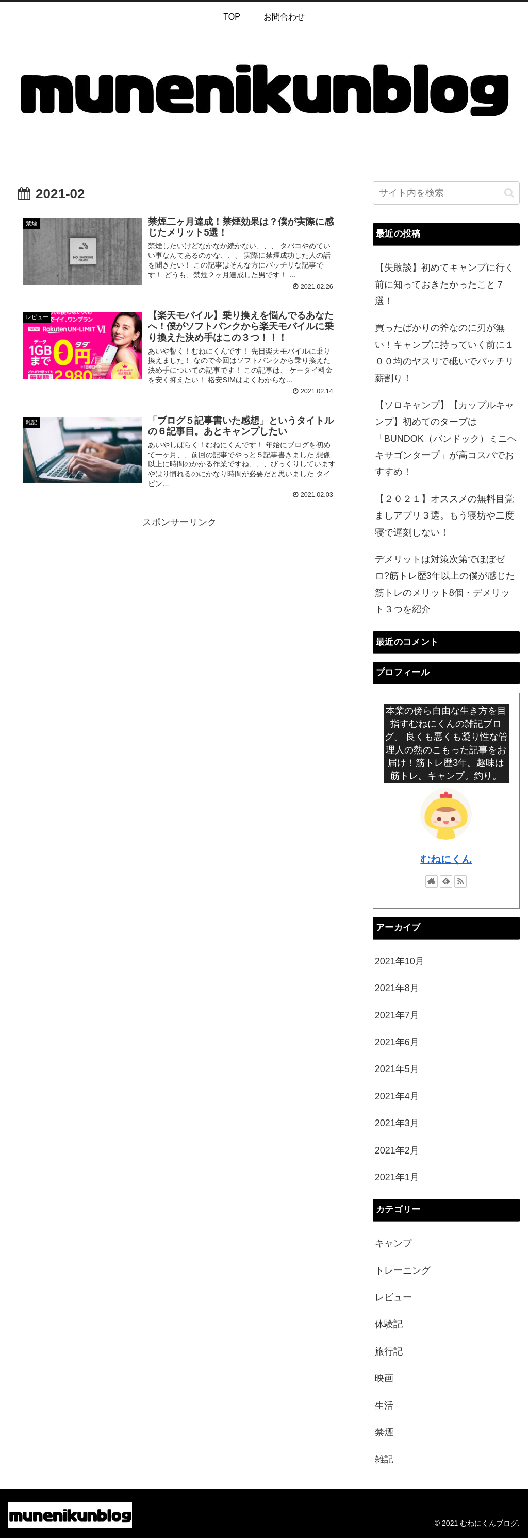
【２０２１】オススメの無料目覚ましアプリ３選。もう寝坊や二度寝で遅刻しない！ (444, 516)
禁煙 (384, 1432)
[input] (446, 193)
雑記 (384, 1459)
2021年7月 (397, 1015)
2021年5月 (397, 1069)
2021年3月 (397, 1123)
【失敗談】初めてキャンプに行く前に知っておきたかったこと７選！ (444, 284)
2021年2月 (397, 1150)
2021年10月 (399, 961)
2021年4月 (397, 1096)
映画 (384, 1378)
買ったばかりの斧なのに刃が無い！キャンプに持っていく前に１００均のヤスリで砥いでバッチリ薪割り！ (444, 353)
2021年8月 (397, 988)
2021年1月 (397, 1177)
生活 (384, 1405)
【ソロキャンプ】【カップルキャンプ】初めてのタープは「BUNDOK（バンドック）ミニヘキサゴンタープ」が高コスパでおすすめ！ (446, 438)
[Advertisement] (179, 603)
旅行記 (389, 1351)
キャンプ (393, 1243)
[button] (509, 193)
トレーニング (403, 1270)
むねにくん (446, 859)
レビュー (393, 1297)
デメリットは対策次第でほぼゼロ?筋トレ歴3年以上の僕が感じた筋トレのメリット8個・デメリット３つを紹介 (445, 584)
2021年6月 (397, 1042)
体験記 (389, 1324)
